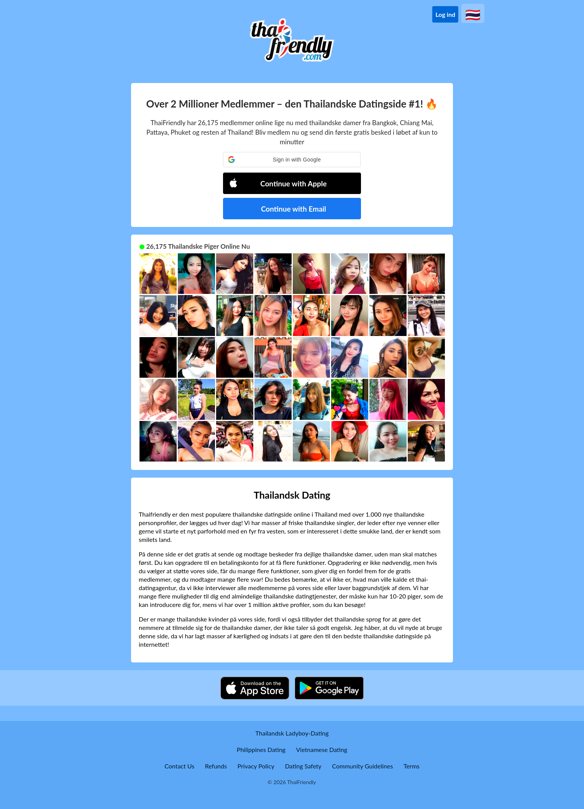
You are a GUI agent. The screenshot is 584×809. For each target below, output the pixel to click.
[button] (292, 159)
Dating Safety (303, 766)
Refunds (216, 766)
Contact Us (179, 766)
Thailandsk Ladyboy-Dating (291, 733)
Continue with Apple (278, 183)
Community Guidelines (362, 766)
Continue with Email (293, 208)
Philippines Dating (261, 749)
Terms (412, 766)
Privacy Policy (256, 766)
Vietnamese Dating (321, 749)
